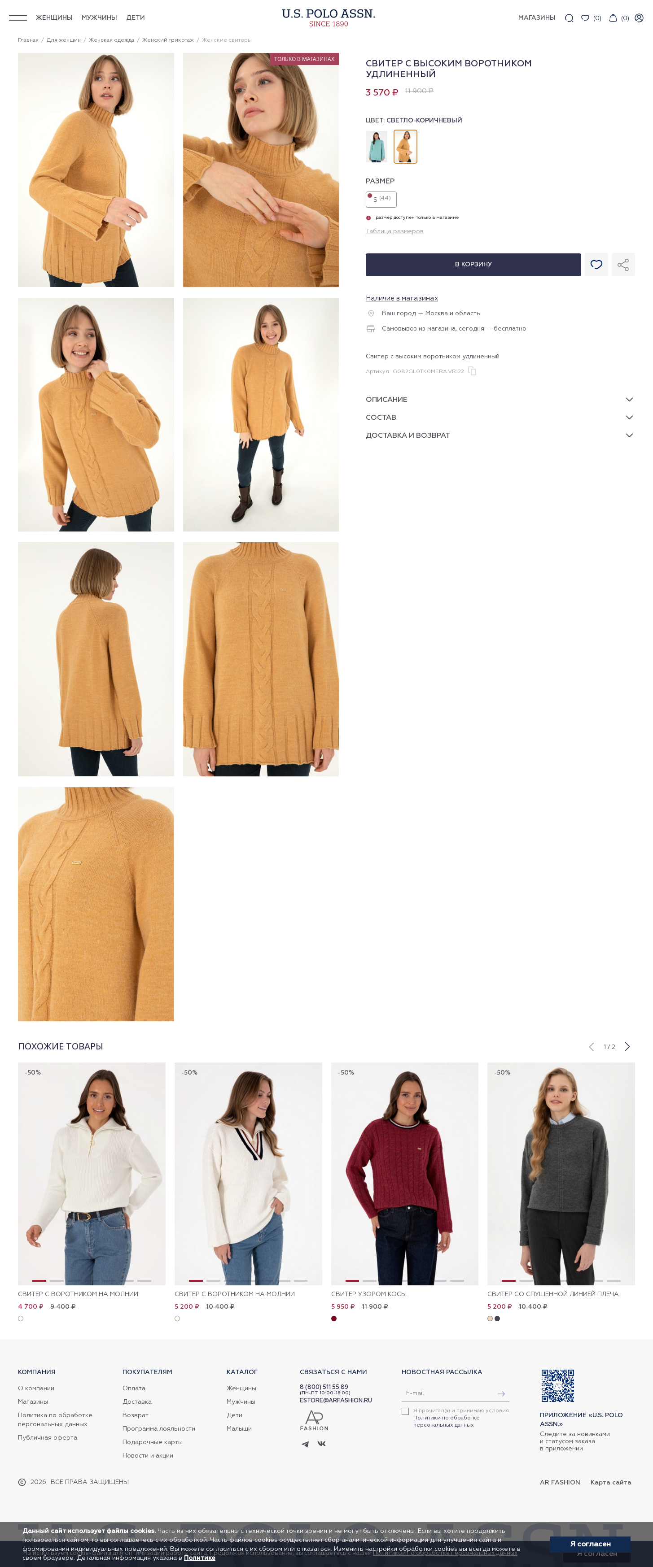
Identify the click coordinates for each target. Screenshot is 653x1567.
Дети (135, 18)
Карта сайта (611, 1483)
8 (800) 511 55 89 (324, 1387)
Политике (199, 1558)
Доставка (137, 1402)
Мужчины (99, 18)
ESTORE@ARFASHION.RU (336, 1401)
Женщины (54, 18)
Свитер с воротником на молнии (78, 1294)
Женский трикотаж (168, 40)
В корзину (473, 264)
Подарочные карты (153, 1442)
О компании (36, 1388)
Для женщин (64, 40)
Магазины (33, 1402)
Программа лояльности (159, 1429)
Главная (28, 40)
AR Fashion (560, 1483)
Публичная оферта (47, 1438)
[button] (591, 1046)
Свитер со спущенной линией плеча (553, 1294)
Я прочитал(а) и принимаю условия (461, 1418)
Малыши (239, 1429)
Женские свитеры (227, 40)
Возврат (136, 1415)
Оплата (134, 1388)
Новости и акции (148, 1456)
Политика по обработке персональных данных (55, 1420)
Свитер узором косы (369, 1294)
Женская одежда (111, 40)
